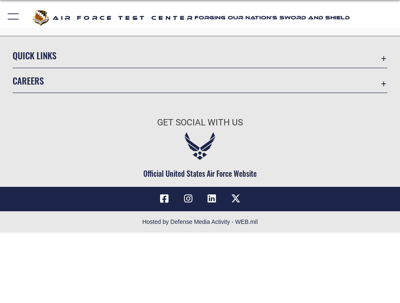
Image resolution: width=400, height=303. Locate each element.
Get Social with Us (200, 122)
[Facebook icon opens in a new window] (164, 198)
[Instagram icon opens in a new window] (188, 198)
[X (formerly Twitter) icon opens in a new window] (235, 198)
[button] (13, 18)
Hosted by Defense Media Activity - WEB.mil (200, 221)
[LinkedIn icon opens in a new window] (211, 198)
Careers (28, 80)
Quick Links (34, 55)
